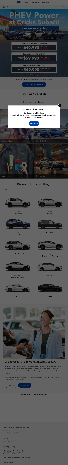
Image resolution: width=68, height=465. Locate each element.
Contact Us (34, 123)
